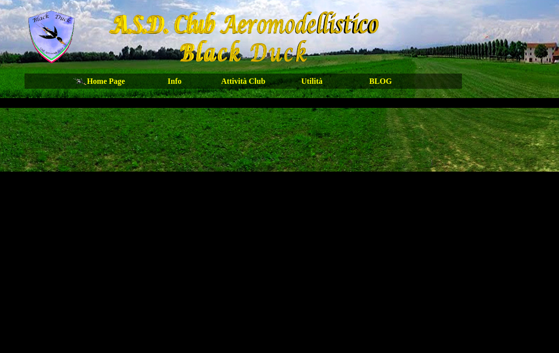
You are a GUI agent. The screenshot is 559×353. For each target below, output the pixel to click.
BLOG (380, 81)
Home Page (106, 81)
